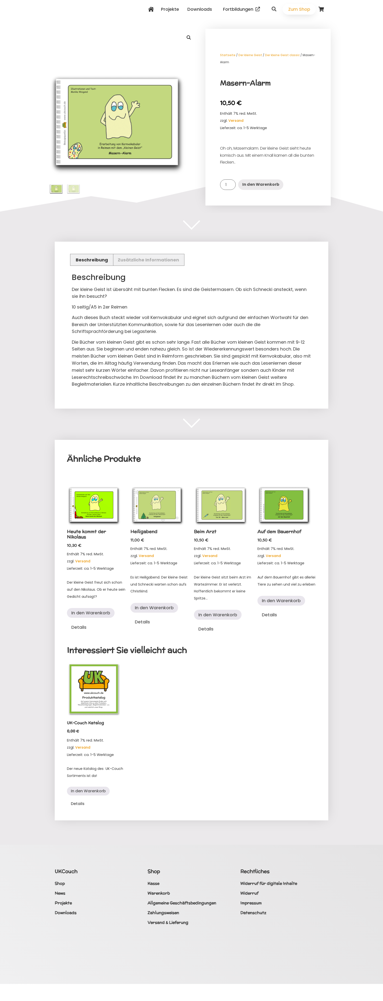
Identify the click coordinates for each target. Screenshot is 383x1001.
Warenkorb (159, 893)
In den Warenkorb (260, 184)
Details (78, 627)
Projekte (171, 9)
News (60, 893)
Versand (236, 120)
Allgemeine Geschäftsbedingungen (182, 903)
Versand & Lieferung (168, 922)
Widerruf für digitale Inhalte (268, 883)
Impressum (251, 903)
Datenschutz (253, 913)
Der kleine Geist (250, 55)
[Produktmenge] (228, 184)
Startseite (227, 55)
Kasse (153, 883)
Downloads (200, 9)
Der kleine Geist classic (282, 55)
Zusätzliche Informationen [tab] (148, 260)
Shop (60, 883)
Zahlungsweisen (163, 913)
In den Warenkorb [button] (90, 613)
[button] (274, 9)
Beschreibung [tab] (92, 260)
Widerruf (249, 893)
